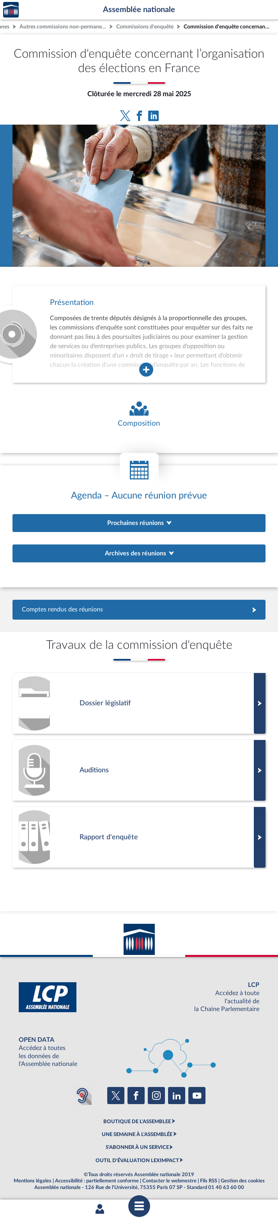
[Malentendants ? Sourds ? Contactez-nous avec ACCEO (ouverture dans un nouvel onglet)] (82, 1095)
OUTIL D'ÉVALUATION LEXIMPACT (137, 1160)
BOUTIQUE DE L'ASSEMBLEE (137, 1121)
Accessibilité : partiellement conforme (97, 1180)
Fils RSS (208, 1180)
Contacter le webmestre (169, 1180)
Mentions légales (32, 1180)
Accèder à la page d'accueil (11, 10)
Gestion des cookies (243, 1180)
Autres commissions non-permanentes (63, 27)
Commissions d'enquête (145, 27)
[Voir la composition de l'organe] (139, 414)
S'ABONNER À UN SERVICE (137, 1147)
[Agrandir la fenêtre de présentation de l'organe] (146, 370)
